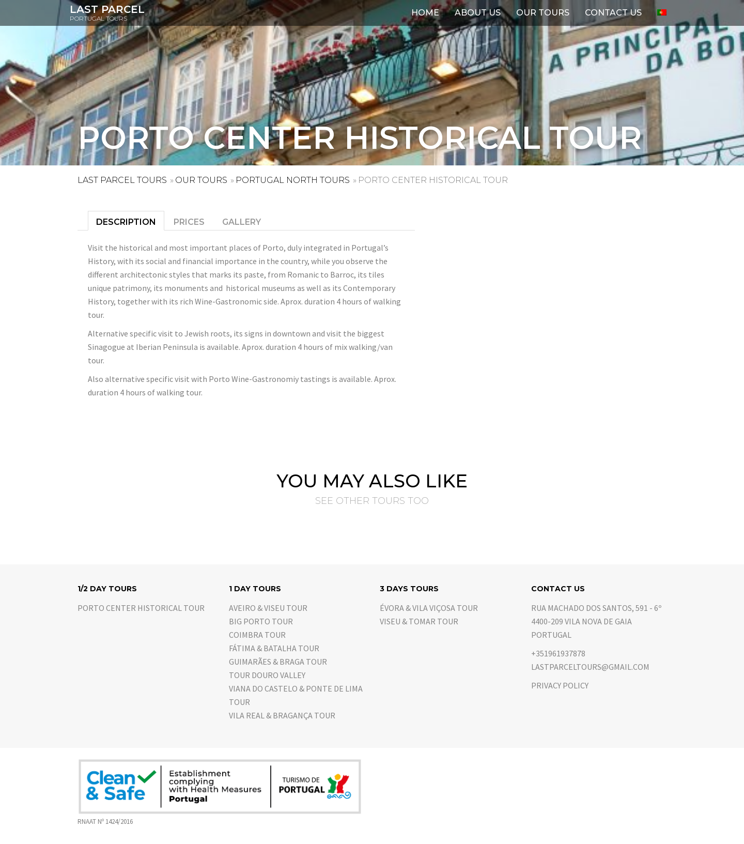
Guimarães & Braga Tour (278, 661)
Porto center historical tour (141, 608)
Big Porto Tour (261, 621)
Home (425, 13)
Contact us (613, 13)
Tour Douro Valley (267, 675)
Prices (189, 222)
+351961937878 (558, 653)
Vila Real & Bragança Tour (282, 715)
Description (126, 222)
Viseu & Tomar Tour (419, 621)
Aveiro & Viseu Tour (268, 608)
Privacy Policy (559, 685)
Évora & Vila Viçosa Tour (429, 608)
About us (478, 13)
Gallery (241, 222)
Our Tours (542, 13)
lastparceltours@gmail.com (590, 667)
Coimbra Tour (257, 635)
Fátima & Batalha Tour (274, 648)
